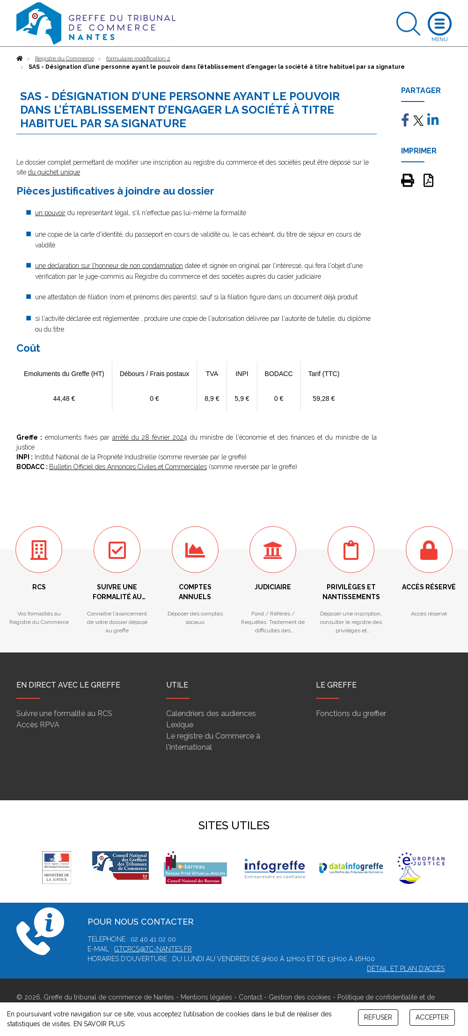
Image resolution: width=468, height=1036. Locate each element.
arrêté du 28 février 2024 (149, 437)
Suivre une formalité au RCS (64, 713)
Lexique (179, 724)
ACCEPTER (432, 1017)
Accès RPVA (37, 724)
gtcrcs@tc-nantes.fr (153, 949)
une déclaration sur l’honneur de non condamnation (109, 265)
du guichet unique (54, 172)
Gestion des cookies (300, 997)
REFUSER (378, 1017)
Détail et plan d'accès (406, 968)
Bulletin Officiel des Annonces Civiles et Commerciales (128, 467)
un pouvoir (50, 213)
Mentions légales (206, 997)
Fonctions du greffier (351, 713)
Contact (250, 997)
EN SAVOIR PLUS (98, 1024)
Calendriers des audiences (211, 713)
